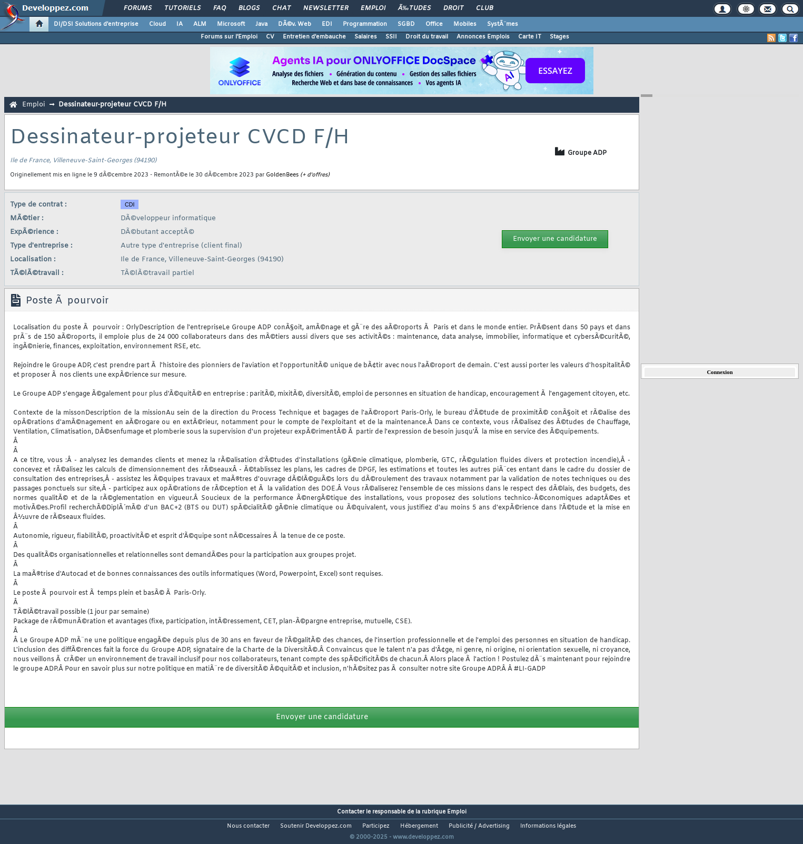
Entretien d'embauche (314, 37)
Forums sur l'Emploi (229, 37)
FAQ (219, 8)
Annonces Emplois (483, 37)
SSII (391, 37)
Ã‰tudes (414, 8)
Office (434, 24)
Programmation (365, 24)
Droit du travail (426, 37)
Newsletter (325, 8)
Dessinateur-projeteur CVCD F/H (112, 104)
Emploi (373, 8)
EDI (327, 24)
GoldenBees (282, 175)
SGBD (406, 24)
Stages (559, 37)
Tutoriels (182, 8)
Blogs (249, 8)
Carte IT (529, 37)
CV (270, 37)
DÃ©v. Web (294, 24)
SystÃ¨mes (502, 24)
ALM (199, 24)
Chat (281, 8)
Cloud (157, 24)
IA (179, 24)
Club (484, 8)
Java (261, 24)
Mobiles (465, 24)
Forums (138, 8)
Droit (453, 8)
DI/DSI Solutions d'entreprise (96, 24)
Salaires (365, 37)
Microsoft (231, 24)
